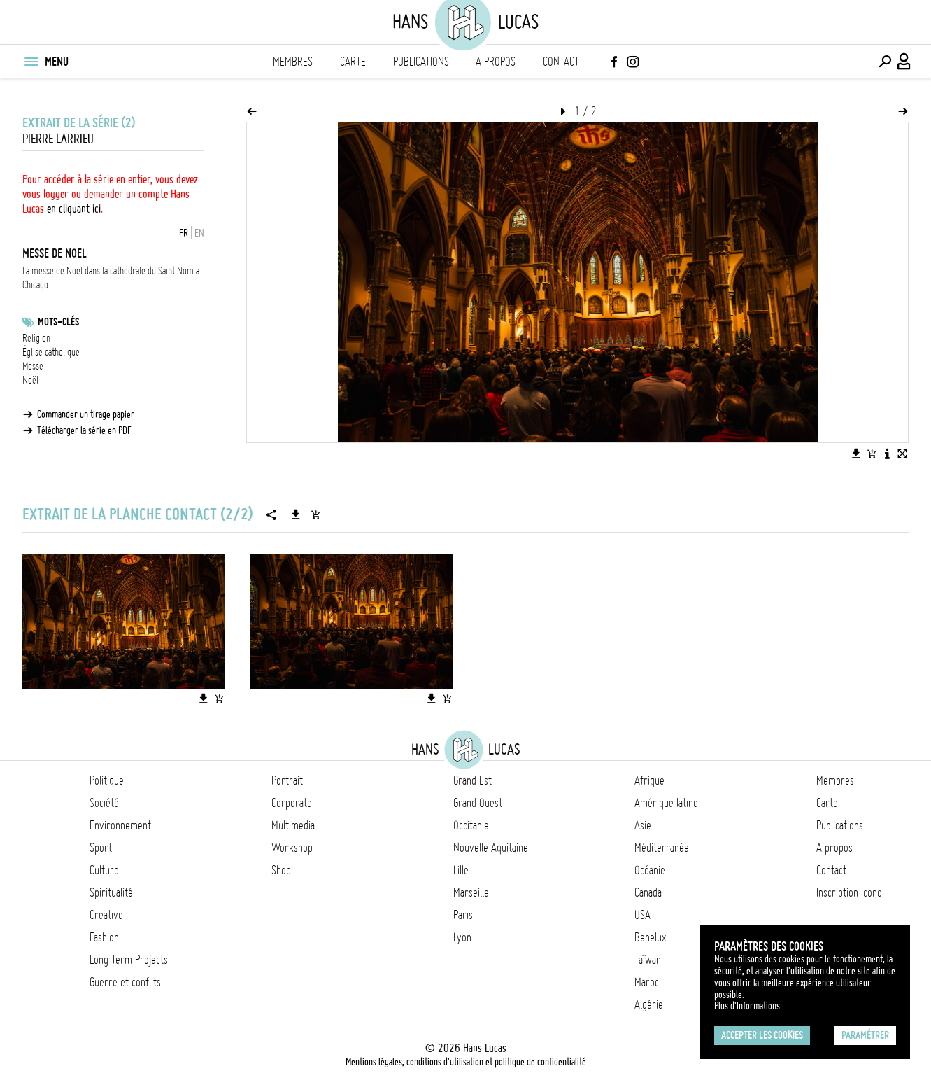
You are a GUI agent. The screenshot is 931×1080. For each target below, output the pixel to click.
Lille (461, 870)
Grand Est (472, 780)
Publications (421, 62)
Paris (463, 915)
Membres (293, 62)
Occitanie (471, 825)
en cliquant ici (74, 209)
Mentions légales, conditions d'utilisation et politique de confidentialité (466, 1062)
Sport (101, 848)
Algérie (648, 1004)
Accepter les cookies (762, 1035)
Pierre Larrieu (58, 139)
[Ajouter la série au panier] (315, 514)
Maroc (646, 982)
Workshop (292, 848)
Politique (107, 780)
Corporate (291, 803)
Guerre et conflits (125, 982)
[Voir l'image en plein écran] (902, 453)
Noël (30, 380)
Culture (104, 870)
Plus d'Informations (747, 1006)
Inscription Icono (849, 892)
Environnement (120, 825)
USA (642, 915)
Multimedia (293, 825)
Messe (32, 366)
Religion (36, 338)
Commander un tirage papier (85, 414)
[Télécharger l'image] (856, 453)
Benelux (650, 937)
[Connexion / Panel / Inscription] (904, 61)
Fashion (104, 937)
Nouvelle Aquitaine (490, 848)
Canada (648, 892)
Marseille (471, 892)
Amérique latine (666, 803)
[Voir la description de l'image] (887, 453)
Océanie (649, 870)
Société (104, 803)
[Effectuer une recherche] (885, 61)
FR (183, 233)
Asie (642, 825)
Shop (281, 870)
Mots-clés (58, 322)
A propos (496, 62)
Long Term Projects (129, 960)
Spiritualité (111, 892)
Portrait (287, 780)
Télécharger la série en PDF (84, 430)
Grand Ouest (477, 803)
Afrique (649, 780)
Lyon (462, 937)
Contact (561, 62)
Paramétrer (865, 1035)
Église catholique (51, 352)
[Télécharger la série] (296, 514)
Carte (353, 62)
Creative (106, 915)
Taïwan (647, 960)
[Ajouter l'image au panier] (871, 453)
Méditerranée (661, 848)
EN (199, 233)
